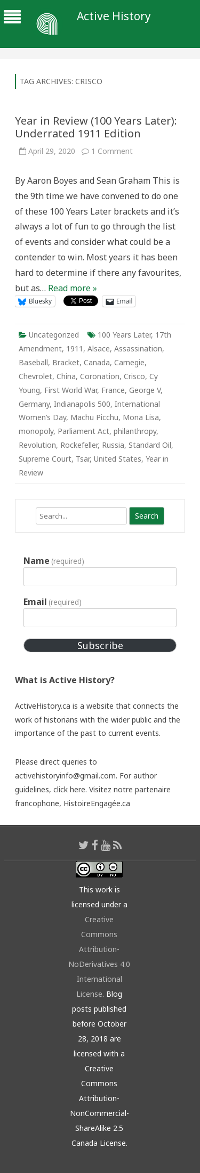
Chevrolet (35, 376)
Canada (97, 362)
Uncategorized (54, 335)
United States (117, 459)
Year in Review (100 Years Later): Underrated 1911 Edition (96, 127)
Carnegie (129, 362)
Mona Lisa (141, 417)
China (66, 376)
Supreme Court (45, 459)
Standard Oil (150, 445)
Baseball (33, 362)
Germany (34, 404)
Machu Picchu (94, 417)
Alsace (98, 348)
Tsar (83, 459)
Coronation (99, 376)
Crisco (134, 376)
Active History (114, 16)
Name (53, 560)
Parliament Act (83, 431)
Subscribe (100, 645)
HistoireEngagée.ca (96, 803)
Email (52, 601)
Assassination (138, 348)
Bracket (65, 362)
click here (69, 789)
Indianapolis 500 (82, 404)
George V (145, 390)
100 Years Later (124, 335)
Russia (113, 445)
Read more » (72, 288)
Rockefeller (79, 445)
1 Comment (112, 151)
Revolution (37, 445)
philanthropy (135, 431)
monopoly (36, 431)
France (113, 390)
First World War (70, 390)
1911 (74, 348)
